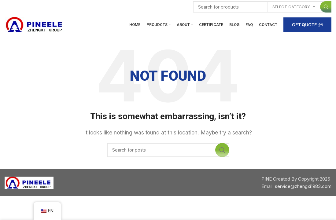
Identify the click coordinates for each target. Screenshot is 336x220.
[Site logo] (35, 24)
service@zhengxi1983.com (303, 186)
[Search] (262, 7)
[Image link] (29, 182)
